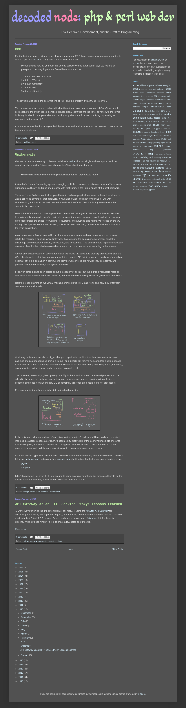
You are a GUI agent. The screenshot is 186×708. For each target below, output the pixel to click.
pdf (140, 146)
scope (145, 164)
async (135, 93)
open (163, 143)
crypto (145, 106)
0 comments (21, 138)
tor (158, 176)
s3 (134, 164)
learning (147, 132)
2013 (21, 669)
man (160, 135)
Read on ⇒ (20, 529)
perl (155, 146)
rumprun (25, 467)
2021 (21, 588)
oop (158, 143)
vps (169, 183)
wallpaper (143, 186)
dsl (139, 114)
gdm (166, 121)
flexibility (142, 121)
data (169, 107)
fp (147, 121)
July (23, 621)
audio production (147, 93)
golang (156, 125)
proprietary (159, 154)
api (24, 541)
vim (134, 182)
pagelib (135, 146)
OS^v (24, 463)
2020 (21, 592)
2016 (21, 609)
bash (143, 96)
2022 (21, 584)
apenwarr (144, 89)
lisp (134, 135)
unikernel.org (31, 459)
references (166, 157)
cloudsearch (160, 100)
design (26, 492)
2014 (21, 664)
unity (163, 179)
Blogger (141, 694)
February (25, 638)
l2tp (169, 128)
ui (142, 179)
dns (157, 111)
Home (70, 549)
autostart (160, 93)
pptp (151, 150)
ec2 (158, 114)
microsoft (151, 139)
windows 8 (166, 186)
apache (136, 89)
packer (168, 143)
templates (159, 171)
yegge (149, 190)
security (153, 164)
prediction (167, 150)
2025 (21, 571)
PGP (18, 49)
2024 (21, 576)
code (169, 100)
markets (136, 139)
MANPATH (167, 135)
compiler (150, 103)
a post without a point (143, 85)
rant (151, 157)
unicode (147, 179)
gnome (136, 125)
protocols (167, 154)
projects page (64, 459)
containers (159, 103)
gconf (162, 121)
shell (161, 164)
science (139, 164)
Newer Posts (22, 549)
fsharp (151, 121)
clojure (142, 100)
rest (50, 541)
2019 (21, 597)
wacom (135, 186)
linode (162, 132)
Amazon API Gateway (97, 510)
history (136, 63)
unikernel (45, 492)
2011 (21, 677)
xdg (141, 190)
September (26, 617)
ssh (134, 168)
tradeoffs (166, 175)
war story (154, 186)
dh (146, 111)
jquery (159, 128)
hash (163, 125)
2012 (21, 673)
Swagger (93, 518)
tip (162, 60)
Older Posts (117, 549)
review (153, 161)
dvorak (143, 114)
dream (168, 111)
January (25, 655)
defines (73, 161)
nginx (154, 143)
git (170, 121)
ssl (138, 168)
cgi (155, 96)
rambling (26, 142)
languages (138, 132)
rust (169, 161)
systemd (160, 168)
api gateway (32, 541)
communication (139, 103)
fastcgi (157, 118)
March (24, 634)
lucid (138, 135)
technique (57, 541)
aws (39, 541)
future (156, 121)
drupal (135, 114)
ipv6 (153, 128)
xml (144, 190)
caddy (150, 96)
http (142, 128)
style (142, 168)
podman (167, 146)
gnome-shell (145, 125)
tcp (142, 171)
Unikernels (25, 155)
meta (143, 139)
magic (150, 135)
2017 (21, 605)
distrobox (151, 111)
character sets (164, 96)
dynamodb (151, 114)
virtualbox (142, 182)
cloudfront (150, 100)
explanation (35, 492)
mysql (164, 139)
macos (144, 135)
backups (136, 96)
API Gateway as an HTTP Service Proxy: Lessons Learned (68, 504)
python (136, 157)
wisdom (136, 190)
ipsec (148, 128)
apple (168, 89)
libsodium (155, 132)
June (23, 625)
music (158, 139)
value (33, 142)
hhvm (169, 125)
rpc (158, 161)
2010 (21, 681)
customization (157, 106)
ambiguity (167, 86)
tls (149, 175)
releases (136, 161)
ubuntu (136, 178)
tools (154, 176)
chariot (136, 99)
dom (163, 111)
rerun (143, 161)
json (165, 128)
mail (156, 135)
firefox (164, 118)
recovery (157, 157)
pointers (136, 150)
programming (143, 153)
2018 (21, 601)
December (26, 613)
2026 (21, 567)
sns (165, 164)
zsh (153, 190)
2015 (21, 660)
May (23, 629)
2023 (21, 580)
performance (147, 146)
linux (168, 131)
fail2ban (150, 118)
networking (146, 142)
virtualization (55, 492)
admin (158, 85)
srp (169, 164)
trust (36, 59)
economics (166, 114)
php (161, 146)
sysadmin (149, 167)
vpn (164, 182)
